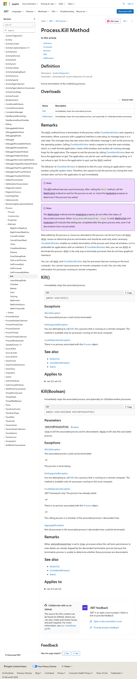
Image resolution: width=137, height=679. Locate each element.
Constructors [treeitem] (13, 216)
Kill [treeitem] (11, 276)
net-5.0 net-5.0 (54, 381)
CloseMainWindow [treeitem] (18, 248)
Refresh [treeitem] (13, 288)
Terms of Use (102, 673)
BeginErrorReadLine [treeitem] (18, 228)
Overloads (47, 47)
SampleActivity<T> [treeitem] (14, 344)
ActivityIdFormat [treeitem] (13, 55)
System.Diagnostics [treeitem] (14, 35)
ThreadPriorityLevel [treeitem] (14, 393)
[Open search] (124, 3)
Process (87, 344)
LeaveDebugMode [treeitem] (18, 280)
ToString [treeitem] (13, 296)
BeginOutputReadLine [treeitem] (19, 232)
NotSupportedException (56, 324)
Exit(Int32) (55, 358)
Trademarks (116, 673)
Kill (49, 189)
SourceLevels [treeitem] (11, 352)
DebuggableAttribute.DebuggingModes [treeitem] (15, 134)
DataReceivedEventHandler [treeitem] (17, 120)
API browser (61, 21)
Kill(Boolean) (48, 58)
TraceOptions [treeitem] (11, 433)
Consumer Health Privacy (80, 673)
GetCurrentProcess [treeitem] (18, 260)
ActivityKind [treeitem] (11, 59)
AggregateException (54, 525)
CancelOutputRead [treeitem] (18, 240)
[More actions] (132, 21)
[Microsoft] (5, 4)
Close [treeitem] (12, 244)
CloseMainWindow (109, 132)
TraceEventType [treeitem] (12, 413)
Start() (53, 366)
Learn (43, 21)
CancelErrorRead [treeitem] (17, 236)
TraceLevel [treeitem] (10, 421)
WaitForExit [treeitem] (15, 300)
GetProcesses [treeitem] (16, 268)
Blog (37, 673)
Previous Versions (24, 673)
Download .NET (125, 11)
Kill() (45, 54)
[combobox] (19, 25)
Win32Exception (52, 312)
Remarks (47, 50)
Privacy (60, 673)
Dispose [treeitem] (13, 252)
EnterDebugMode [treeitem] (18, 256)
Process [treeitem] (11, 212)
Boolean (75, 427)
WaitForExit (49, 193)
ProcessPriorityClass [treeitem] (14, 324)
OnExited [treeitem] (14, 284)
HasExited (111, 193)
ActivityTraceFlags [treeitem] (13, 92)
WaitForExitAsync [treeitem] (17, 304)
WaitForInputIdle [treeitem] (17, 308)
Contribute (49, 673)
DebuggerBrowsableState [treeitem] (17, 147)
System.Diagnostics (61, 73)
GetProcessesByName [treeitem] (19, 272)
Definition (47, 43)
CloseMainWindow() (60, 362)
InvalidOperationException (57, 340)
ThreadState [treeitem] (11, 396)
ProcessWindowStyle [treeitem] (15, 340)
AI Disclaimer (8, 673)
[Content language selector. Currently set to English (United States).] (15, 666)
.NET (51, 21)
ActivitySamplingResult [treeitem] (15, 72)
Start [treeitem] (12, 292)
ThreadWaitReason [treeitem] (14, 401)
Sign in (131, 3)
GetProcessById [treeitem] (17, 264)
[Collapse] (35, 18)
